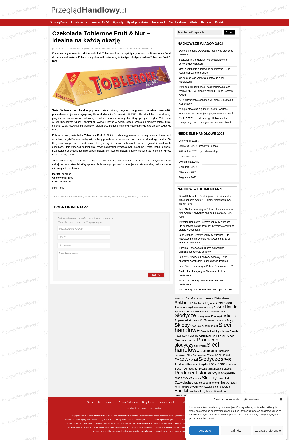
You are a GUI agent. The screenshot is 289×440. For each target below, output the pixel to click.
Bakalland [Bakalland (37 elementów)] (204, 311)
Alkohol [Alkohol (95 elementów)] (230, 316)
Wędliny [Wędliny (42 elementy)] (208, 307)
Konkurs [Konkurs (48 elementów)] (208, 298)
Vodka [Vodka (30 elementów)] (203, 346)
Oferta (193, 22)
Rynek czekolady (117, 196)
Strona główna (58, 22)
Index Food (77, 196)
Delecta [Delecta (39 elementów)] (204, 331)
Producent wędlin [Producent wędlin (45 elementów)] (185, 307)
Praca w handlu (167, 402)
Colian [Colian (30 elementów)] (194, 303)
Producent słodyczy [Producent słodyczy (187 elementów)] (197, 342)
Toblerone (143, 196)
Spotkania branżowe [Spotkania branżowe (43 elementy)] (187, 311)
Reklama (206, 22)
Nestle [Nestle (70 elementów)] (179, 340)
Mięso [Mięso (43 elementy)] (225, 298)
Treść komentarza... (111, 260)
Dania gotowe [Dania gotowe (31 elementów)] (203, 316)
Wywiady (118, 22)
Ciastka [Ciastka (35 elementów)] (194, 335)
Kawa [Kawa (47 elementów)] (185, 335)
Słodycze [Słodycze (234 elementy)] (185, 315)
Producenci (158, 22)
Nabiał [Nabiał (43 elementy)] (202, 303)
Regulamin (148, 402)
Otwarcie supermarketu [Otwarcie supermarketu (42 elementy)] (204, 325)
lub (153, 431)
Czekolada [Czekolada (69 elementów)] (224, 303)
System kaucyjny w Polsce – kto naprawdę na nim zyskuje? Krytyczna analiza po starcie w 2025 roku (206, 213)
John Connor (186, 235)
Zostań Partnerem (128, 402)
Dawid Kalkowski (188, 196)
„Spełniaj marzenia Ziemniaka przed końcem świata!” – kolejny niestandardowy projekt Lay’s (205, 200)
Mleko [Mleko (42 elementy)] (217, 298)
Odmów (236, 430)
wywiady (168, 423)
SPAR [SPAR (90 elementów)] (219, 307)
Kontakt (219, 22)
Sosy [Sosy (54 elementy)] (229, 320)
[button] (281, 399)
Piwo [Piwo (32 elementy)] (199, 298)
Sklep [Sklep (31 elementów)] (197, 346)
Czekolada (64, 196)
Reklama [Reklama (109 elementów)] (183, 302)
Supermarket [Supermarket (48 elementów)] (183, 320)
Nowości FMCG (100, 22)
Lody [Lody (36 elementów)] (194, 320)
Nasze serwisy (106, 402)
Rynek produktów (137, 22)
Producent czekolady (95, 196)
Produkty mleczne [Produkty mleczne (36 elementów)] (219, 331)
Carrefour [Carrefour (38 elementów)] (191, 298)
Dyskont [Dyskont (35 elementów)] (211, 303)
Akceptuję (204, 430)
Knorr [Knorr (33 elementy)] (177, 298)
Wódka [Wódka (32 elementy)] (211, 320)
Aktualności (79, 22)
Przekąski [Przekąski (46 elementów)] (217, 316)
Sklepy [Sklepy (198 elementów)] (182, 325)
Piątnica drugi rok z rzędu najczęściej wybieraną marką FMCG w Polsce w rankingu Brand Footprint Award (206, 91)
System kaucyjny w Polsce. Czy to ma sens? (209, 266)
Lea (181, 209)
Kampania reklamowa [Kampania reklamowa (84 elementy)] (216, 335)
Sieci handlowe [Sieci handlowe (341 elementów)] (197, 347)
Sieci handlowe (177, 22)
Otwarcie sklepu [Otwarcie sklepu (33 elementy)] (219, 311)
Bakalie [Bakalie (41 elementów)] (234, 331)
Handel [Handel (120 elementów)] (231, 307)
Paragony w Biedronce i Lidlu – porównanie (208, 289)
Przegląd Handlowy (189, 222)
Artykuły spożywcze (90, 48)
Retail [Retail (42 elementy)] (178, 335)
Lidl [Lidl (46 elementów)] (183, 298)
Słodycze (132, 196)
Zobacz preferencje (268, 430)
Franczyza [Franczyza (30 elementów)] (221, 320)
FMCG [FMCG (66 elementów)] (203, 320)
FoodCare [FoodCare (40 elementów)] (190, 340)
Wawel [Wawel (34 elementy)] (199, 307)
